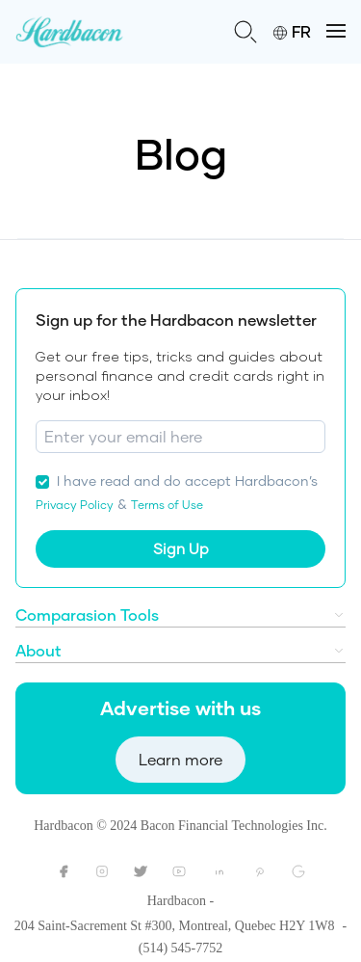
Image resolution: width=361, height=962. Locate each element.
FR (291, 31)
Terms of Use (167, 504)
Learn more (180, 759)
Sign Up (181, 548)
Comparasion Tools (87, 614)
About (38, 650)
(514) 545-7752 (181, 948)
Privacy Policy (75, 504)
